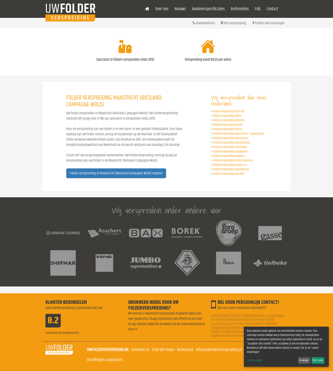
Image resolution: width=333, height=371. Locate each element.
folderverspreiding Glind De (228, 111)
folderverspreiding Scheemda (230, 147)
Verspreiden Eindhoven (262, 324)
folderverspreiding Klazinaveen (230, 138)
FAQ (258, 9)
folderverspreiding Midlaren (229, 156)
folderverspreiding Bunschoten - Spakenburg (238, 133)
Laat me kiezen (254, 360)
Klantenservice (204, 23)
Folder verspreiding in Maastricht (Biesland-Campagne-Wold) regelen (116, 173)
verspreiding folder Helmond (228, 324)
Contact (272, 9)
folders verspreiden (224, 332)
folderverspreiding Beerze (228, 124)
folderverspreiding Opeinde (228, 173)
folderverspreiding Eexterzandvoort (233, 160)
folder (270, 320)
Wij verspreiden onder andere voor (166, 210)
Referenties (240, 9)
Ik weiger (304, 360)
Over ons (162, 9)
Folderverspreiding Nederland (231, 336)
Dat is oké (318, 360)
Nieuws (180, 9)
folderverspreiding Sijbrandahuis (231, 142)
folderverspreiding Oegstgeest (230, 151)
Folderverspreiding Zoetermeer (244, 320)
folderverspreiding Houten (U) (230, 164)
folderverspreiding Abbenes (229, 120)
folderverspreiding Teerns (227, 129)
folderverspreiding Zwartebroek (231, 169)
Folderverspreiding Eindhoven (233, 328)
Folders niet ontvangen (268, 23)
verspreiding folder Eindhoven (234, 315)
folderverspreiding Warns (227, 115)
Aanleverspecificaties (208, 9)
